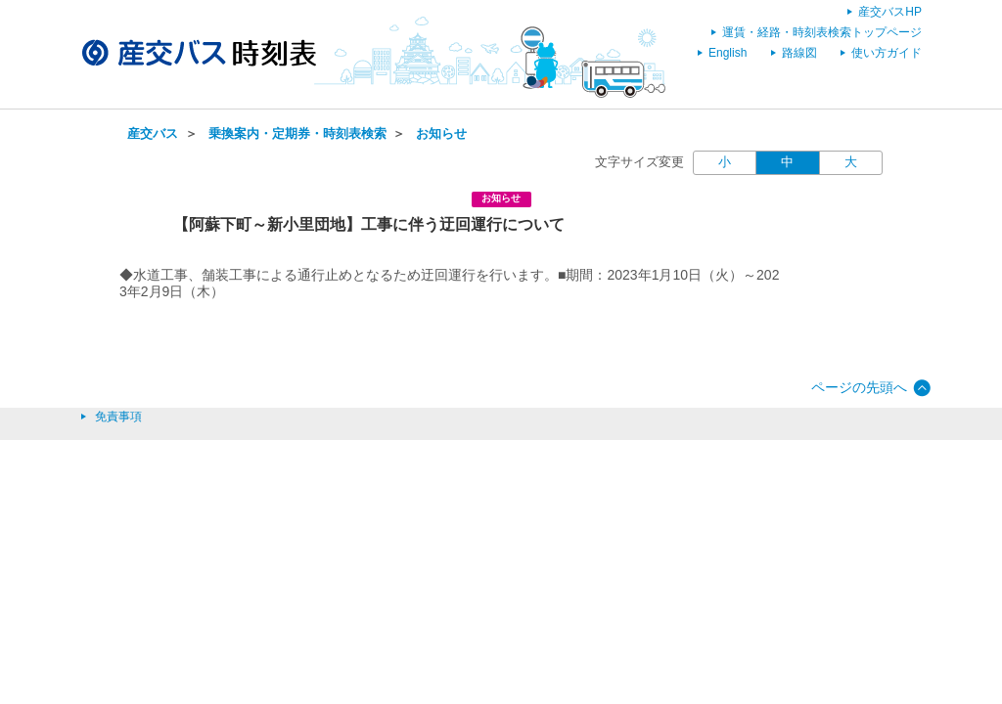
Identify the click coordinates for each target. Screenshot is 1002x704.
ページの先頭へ (859, 387)
